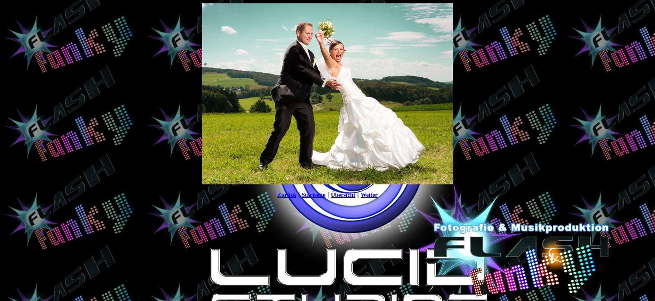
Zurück (286, 195)
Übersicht (343, 195)
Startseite (313, 195)
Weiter (369, 195)
